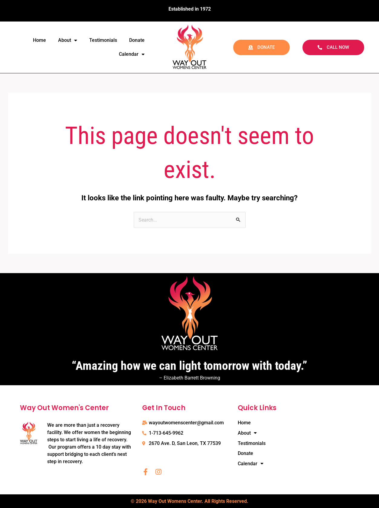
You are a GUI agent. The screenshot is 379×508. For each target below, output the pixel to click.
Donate (137, 40)
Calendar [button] (132, 54)
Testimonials (103, 40)
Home (39, 40)
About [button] (67, 40)
